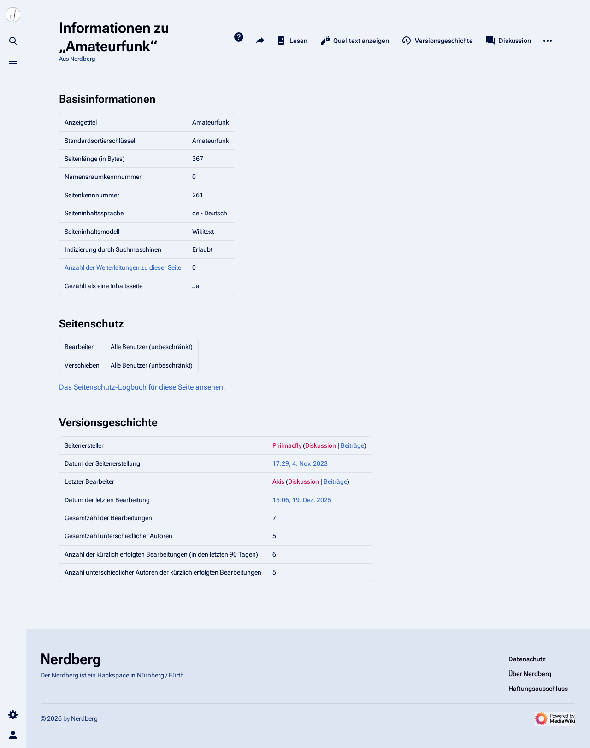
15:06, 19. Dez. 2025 (301, 500)
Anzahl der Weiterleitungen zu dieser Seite (123, 267)
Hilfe (238, 37)
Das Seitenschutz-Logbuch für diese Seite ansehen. (142, 387)
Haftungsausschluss (538, 688)
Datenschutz (527, 659)
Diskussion (320, 445)
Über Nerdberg (529, 673)
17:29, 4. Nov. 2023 (300, 463)
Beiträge (352, 445)
